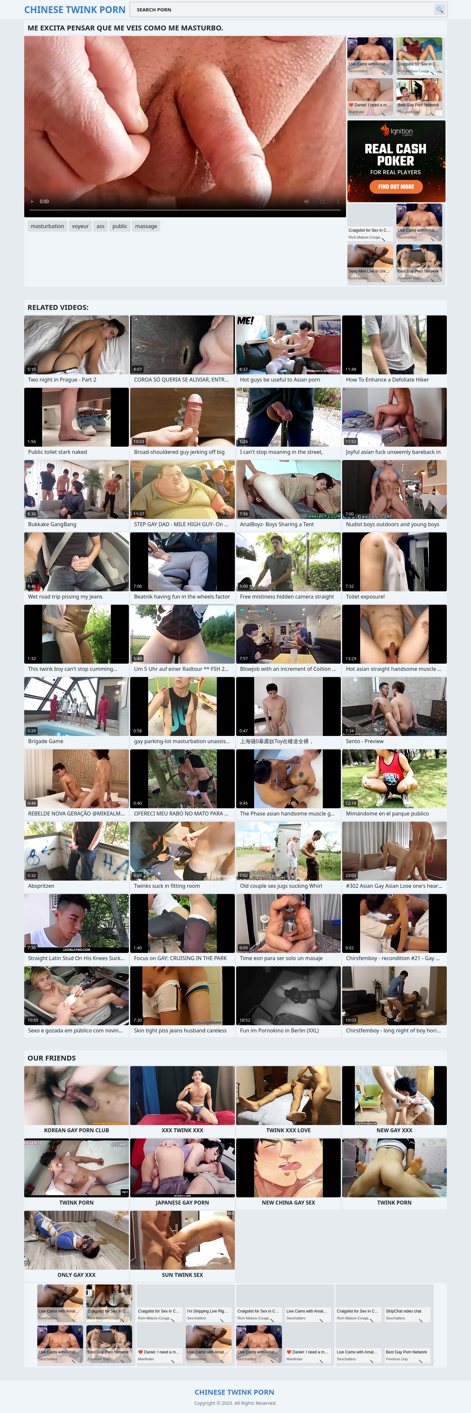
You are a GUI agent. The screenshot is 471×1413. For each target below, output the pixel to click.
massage (146, 226)
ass (100, 226)
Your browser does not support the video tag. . (185, 126)
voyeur (80, 226)
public (120, 226)
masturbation (47, 226)
